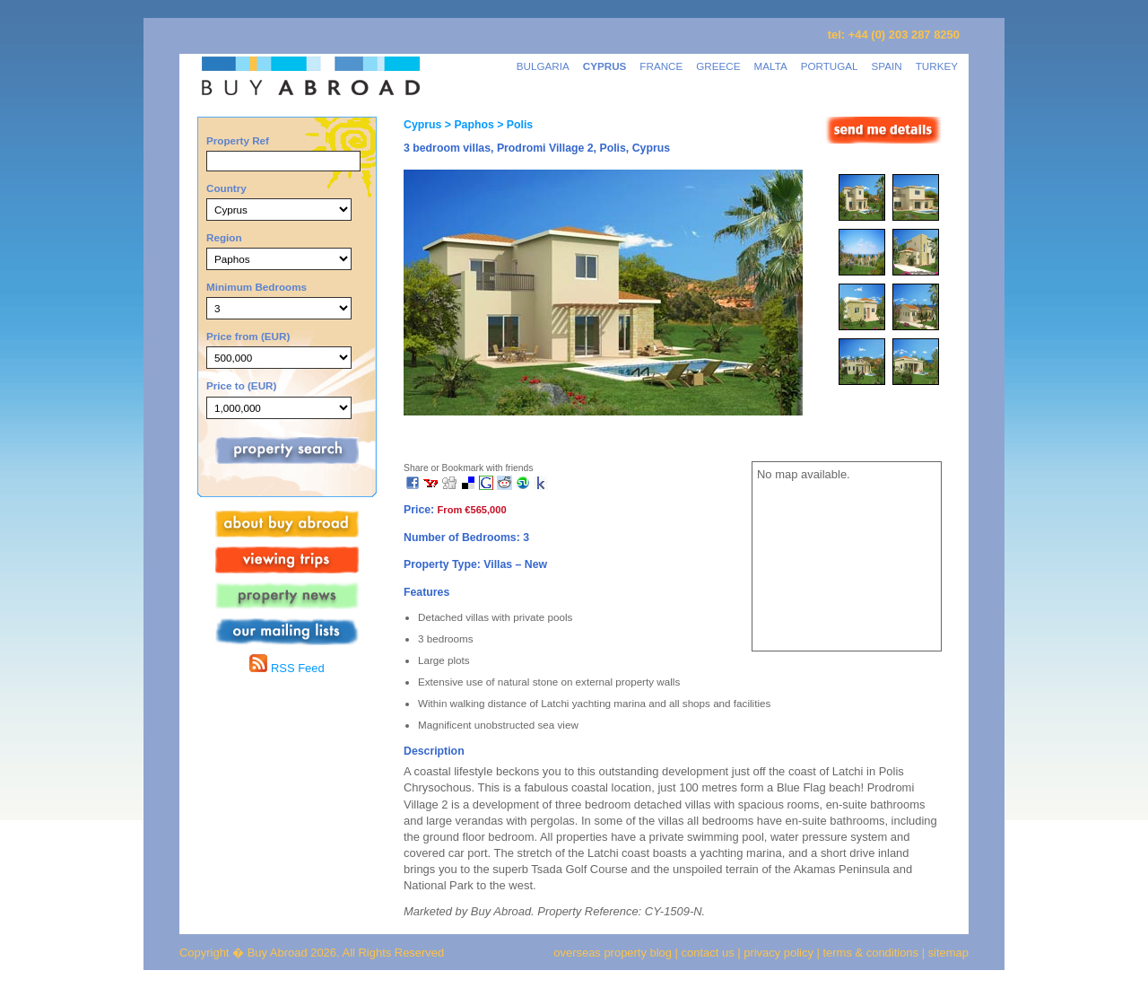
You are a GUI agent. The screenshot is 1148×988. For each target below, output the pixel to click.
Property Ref (237, 140)
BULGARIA (543, 66)
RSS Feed (286, 668)
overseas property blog (612, 952)
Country (226, 188)
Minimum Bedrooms (256, 287)
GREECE (718, 66)
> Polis (513, 124)
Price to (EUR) (241, 385)
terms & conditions (872, 952)
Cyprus (422, 124)
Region (224, 237)
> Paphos (467, 124)
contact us (708, 952)
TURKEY (937, 66)
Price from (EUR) (248, 336)
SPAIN (887, 66)
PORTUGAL (829, 66)
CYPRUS (605, 66)
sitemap (947, 952)
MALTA (770, 66)
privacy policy (778, 952)
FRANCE (661, 66)
